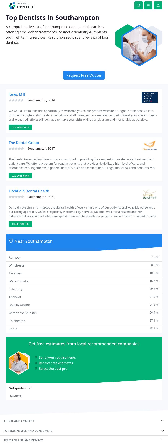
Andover (84, 297)
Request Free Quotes (84, 75)
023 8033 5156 (20, 127)
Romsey (84, 257)
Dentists (15, 396)
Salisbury (84, 289)
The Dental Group (24, 142)
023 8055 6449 (20, 175)
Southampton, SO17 (41, 148)
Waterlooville (84, 281)
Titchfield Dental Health (29, 191)
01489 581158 (20, 224)
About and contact (19, 421)
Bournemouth (84, 305)
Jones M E (17, 94)
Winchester (84, 265)
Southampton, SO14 (41, 100)
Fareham (84, 273)
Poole (84, 328)
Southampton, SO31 (41, 197)
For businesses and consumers (28, 431)
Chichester (84, 320)
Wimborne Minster (84, 313)
